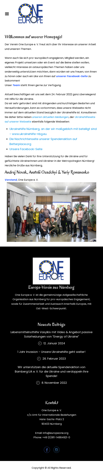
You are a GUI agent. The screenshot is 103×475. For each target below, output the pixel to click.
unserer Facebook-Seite (72, 76)
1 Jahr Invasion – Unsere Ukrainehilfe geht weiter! (51, 352)
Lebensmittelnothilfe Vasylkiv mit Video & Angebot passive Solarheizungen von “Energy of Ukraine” (51, 334)
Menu (8, 14)
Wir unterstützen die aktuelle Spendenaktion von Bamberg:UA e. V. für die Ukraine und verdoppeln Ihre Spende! (51, 371)
